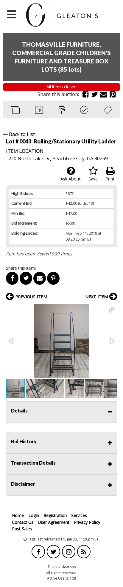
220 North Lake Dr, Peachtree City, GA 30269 (58, 158)
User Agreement (53, 522)
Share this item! (21, 268)
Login (33, 515)
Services (79, 515)
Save (93, 174)
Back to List (19, 134)
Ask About (70, 174)
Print (110, 174)
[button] (111, 309)
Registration (55, 515)
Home (18, 515)
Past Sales (22, 529)
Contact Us (22, 522)
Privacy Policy (87, 522)
